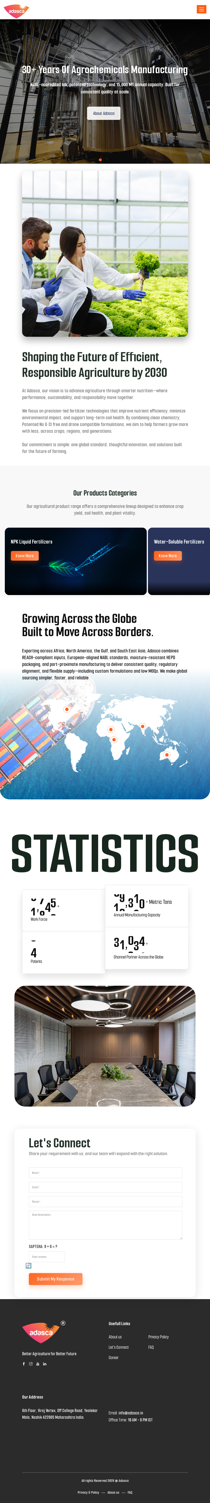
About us (113, 1492)
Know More (25, 556)
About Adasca (107, 113)
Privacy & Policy (88, 1492)
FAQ (130, 1492)
